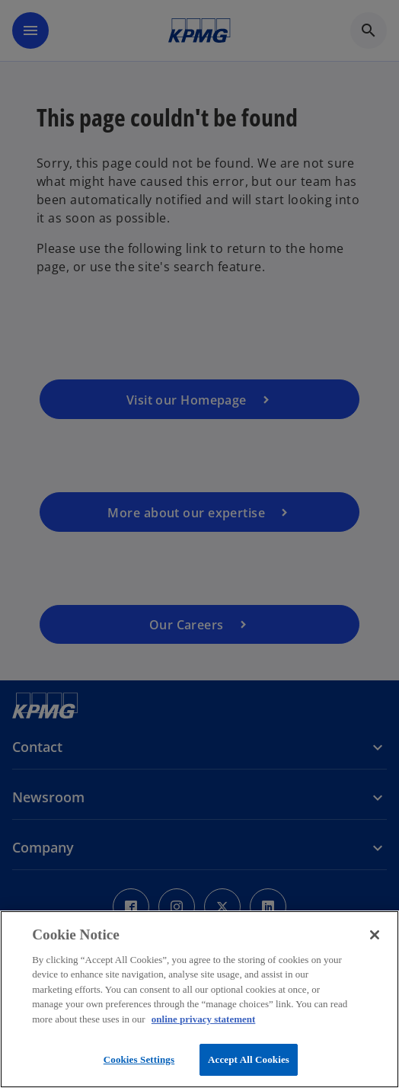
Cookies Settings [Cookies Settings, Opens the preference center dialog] (139, 1059)
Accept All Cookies (248, 1059)
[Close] (374, 935)
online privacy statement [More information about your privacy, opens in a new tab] (203, 1019)
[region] (199, 999)
